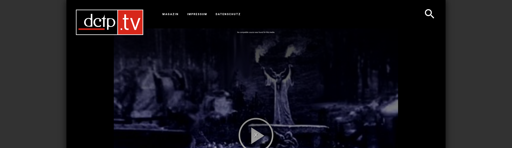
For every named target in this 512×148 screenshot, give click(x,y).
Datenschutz (228, 14)
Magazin (170, 14)
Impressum (197, 14)
